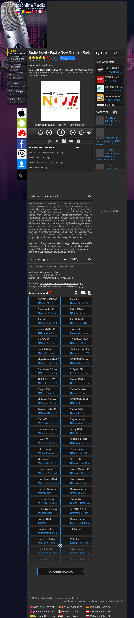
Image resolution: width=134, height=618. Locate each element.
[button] (40, 104)
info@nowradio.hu (66, 250)
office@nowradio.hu (46, 250)
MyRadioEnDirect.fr (99, 592)
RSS (121, 573)
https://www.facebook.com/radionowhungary (61, 255)
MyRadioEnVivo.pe (98, 601)
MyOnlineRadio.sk (42, 578)
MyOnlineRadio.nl (98, 597)
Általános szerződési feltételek (103, 573)
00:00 (32, 104)
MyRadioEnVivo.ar (42, 597)
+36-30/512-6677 (51, 247)
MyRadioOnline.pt (42, 601)
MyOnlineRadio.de (98, 578)
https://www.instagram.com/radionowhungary (62, 258)
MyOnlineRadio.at (98, 583)
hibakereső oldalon (37, 47)
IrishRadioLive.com (42, 592)
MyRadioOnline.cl (42, 606)
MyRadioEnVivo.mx (71, 597)
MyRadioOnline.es (42, 587)
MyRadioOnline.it (69, 583)
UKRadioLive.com (42, 583)
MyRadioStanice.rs (70, 587)
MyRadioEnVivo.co (70, 601)
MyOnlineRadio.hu (110, 183)
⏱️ (78, 113)
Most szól (102, 84)
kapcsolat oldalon (48, 44)
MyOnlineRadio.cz (70, 592)
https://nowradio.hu (48, 244)
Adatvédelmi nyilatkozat (75, 573)
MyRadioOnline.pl (98, 587)
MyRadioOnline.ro (70, 578)
